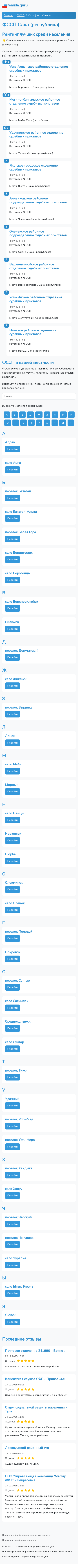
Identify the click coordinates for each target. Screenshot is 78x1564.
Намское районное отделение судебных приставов (32, 332)
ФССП (20, 15)
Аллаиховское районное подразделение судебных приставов (38, 200)
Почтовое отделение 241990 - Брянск (34, 1351)
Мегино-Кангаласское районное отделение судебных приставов (34, 101)
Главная (8, 15)
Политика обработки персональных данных (26, 1534)
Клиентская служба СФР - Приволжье (35, 1379)
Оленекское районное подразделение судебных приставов (38, 233)
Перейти (12, 449)
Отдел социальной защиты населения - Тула (36, 1409)
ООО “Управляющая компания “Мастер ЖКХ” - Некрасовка (35, 1478)
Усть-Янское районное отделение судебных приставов (35, 299)
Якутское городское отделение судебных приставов (33, 167)
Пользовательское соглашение (19, 1539)
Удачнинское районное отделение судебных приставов (36, 134)
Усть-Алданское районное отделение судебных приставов (38, 69)
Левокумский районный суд (27, 1448)
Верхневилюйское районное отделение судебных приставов (34, 266)
